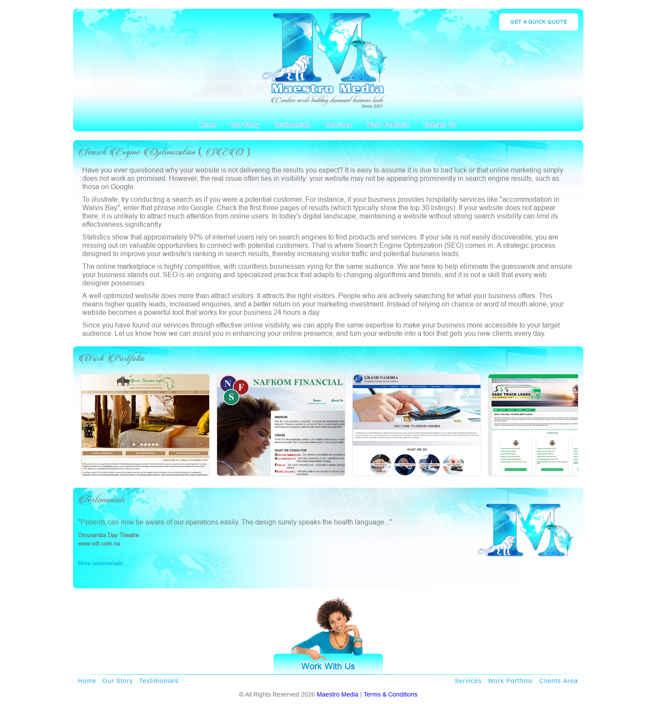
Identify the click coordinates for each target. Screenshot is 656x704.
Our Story (245, 124)
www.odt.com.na (99, 543)
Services (339, 124)
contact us (440, 124)
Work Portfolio (388, 124)
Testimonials (292, 124)
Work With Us (328, 666)
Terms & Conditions (390, 694)
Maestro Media (337, 694)
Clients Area (558, 680)
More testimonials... (103, 563)
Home (208, 124)
